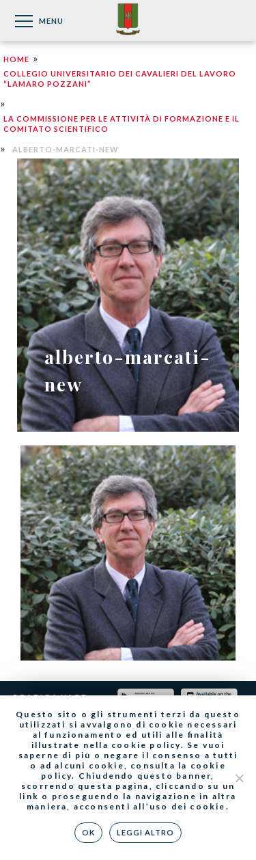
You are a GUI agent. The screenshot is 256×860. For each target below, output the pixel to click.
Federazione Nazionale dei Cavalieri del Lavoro (128, 20)
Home (16, 59)
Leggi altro (145, 832)
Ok (88, 832)
